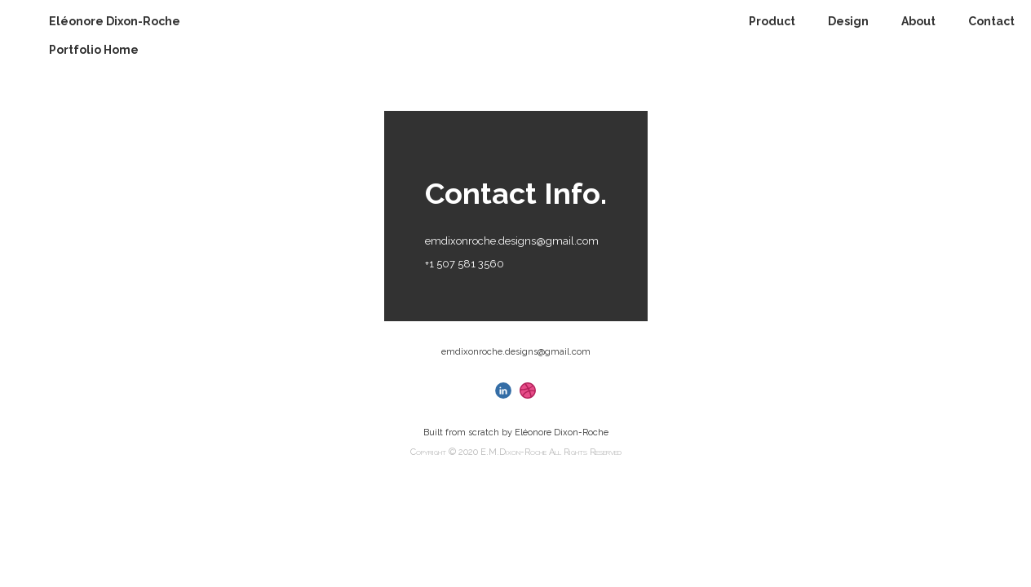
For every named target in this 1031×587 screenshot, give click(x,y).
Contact (991, 21)
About (918, 21)
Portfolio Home (94, 49)
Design (848, 21)
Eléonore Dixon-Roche (114, 21)
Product (772, 21)
